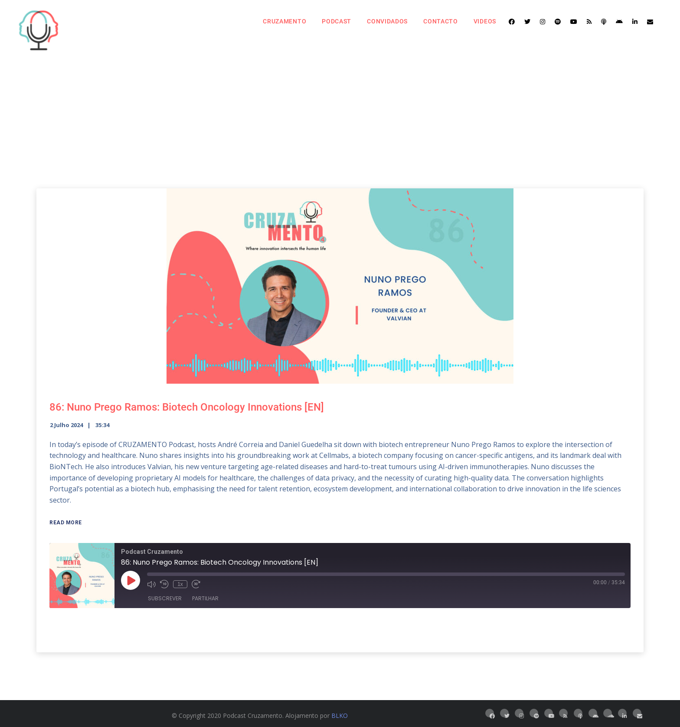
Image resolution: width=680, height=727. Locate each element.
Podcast (336, 21)
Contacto (440, 21)
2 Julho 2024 (66, 425)
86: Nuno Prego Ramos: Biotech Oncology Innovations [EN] (186, 407)
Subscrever (165, 598)
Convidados (387, 21)
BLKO (339, 715)
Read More (65, 523)
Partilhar (205, 598)
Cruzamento (284, 21)
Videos (485, 21)
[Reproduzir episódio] (130, 580)
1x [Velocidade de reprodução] (180, 584)
